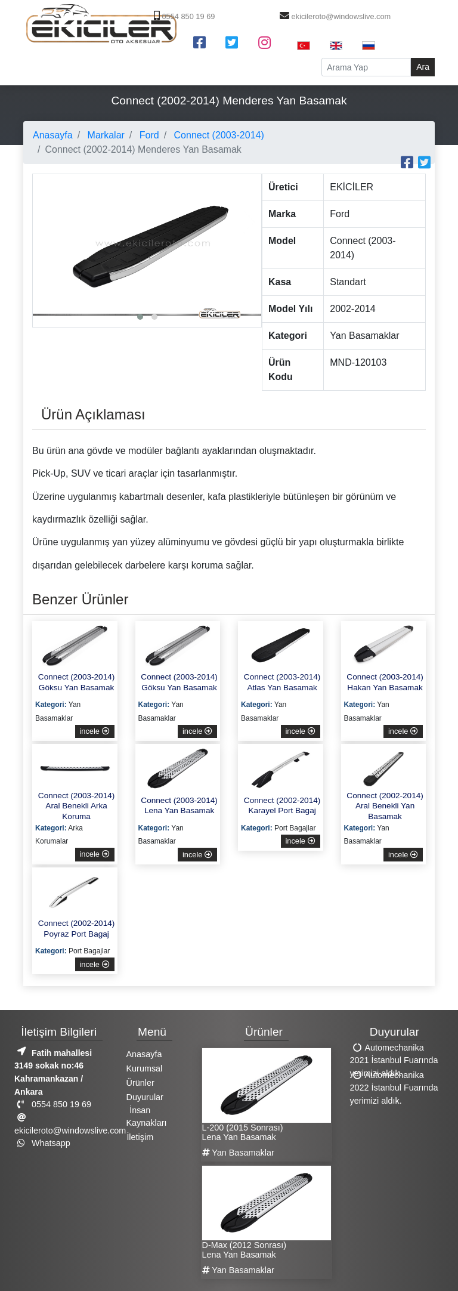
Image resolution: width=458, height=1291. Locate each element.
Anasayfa (53, 135)
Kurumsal (144, 1068)
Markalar (105, 135)
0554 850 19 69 (183, 16)
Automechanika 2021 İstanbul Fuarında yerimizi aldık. (394, 1059)
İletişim (139, 1137)
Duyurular (144, 1097)
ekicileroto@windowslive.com (334, 16)
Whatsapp (42, 1143)
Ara (422, 67)
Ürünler (140, 1083)
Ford (148, 135)
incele (95, 731)
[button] (140, 317)
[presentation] (45, 222)
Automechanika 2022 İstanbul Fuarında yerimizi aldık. (394, 1087)
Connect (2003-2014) (217, 135)
